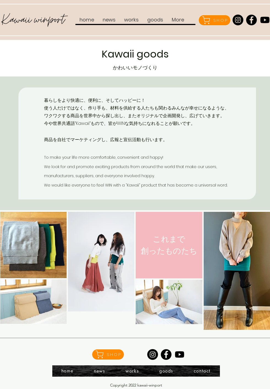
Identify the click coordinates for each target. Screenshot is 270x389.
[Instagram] (238, 20)
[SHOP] (214, 20)
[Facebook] (251, 20)
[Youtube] (179, 354)
